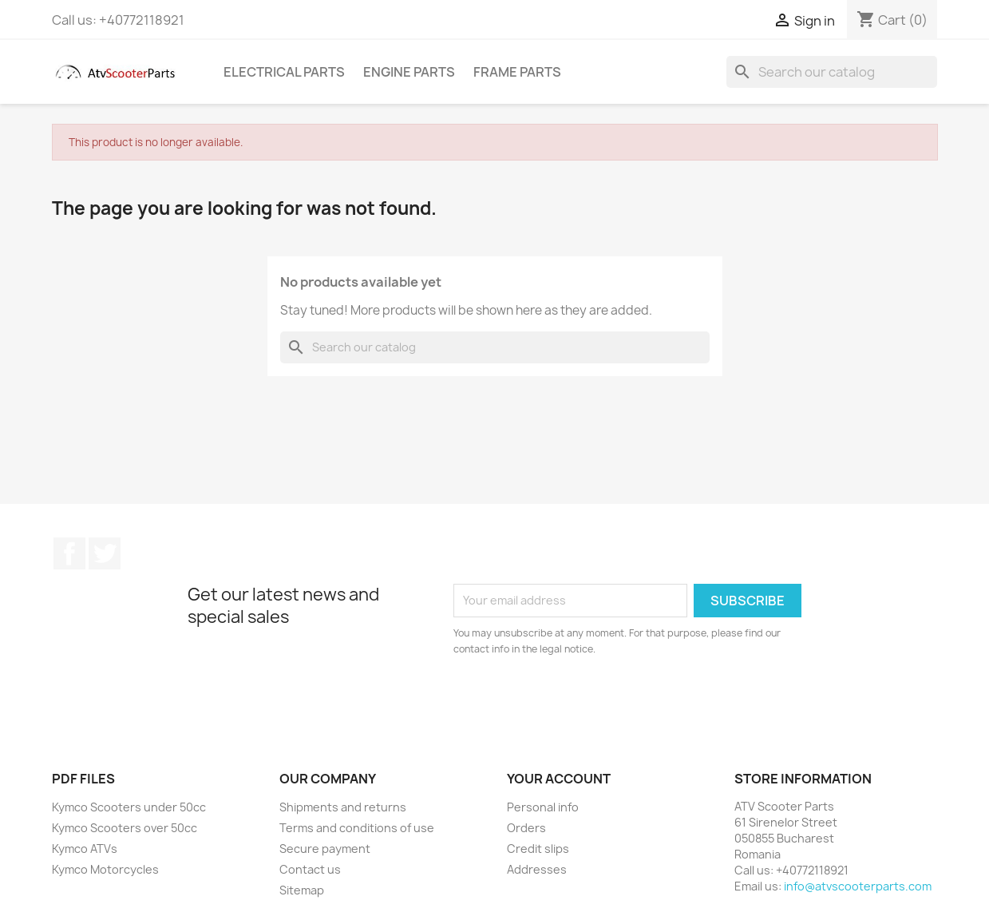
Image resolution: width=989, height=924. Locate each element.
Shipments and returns (342, 807)
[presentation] (586, 701)
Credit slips (538, 848)
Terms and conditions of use (356, 827)
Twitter (105, 553)
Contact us (310, 869)
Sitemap (301, 890)
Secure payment (324, 848)
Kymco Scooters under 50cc (129, 807)
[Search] (831, 72)
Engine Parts (409, 72)
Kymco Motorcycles (105, 869)
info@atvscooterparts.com (858, 886)
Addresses (537, 869)
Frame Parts (517, 72)
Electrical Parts (284, 72)
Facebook (69, 553)
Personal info (543, 807)
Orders (526, 827)
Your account (559, 778)
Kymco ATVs (84, 848)
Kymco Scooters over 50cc (124, 827)
